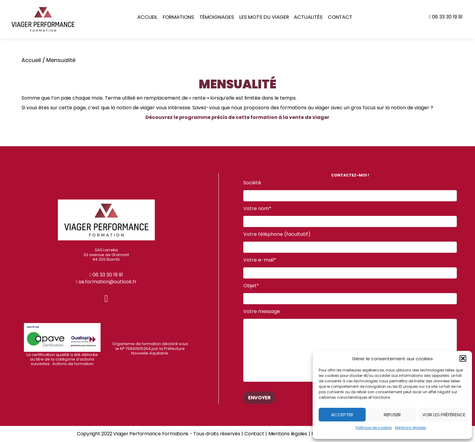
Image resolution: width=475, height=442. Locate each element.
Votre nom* (350, 216)
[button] (463, 358)
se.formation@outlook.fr (106, 281)
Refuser (392, 414)
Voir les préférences (444, 414)
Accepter (342, 414)
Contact (340, 17)
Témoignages (216, 17)
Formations (178, 17)
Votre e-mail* (350, 268)
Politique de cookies (374, 427)
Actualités (308, 17)
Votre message (350, 345)
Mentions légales (410, 427)
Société (350, 190)
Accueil (147, 17)
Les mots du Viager (264, 17)
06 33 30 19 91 (446, 16)
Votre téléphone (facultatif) (350, 242)
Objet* (350, 293)
